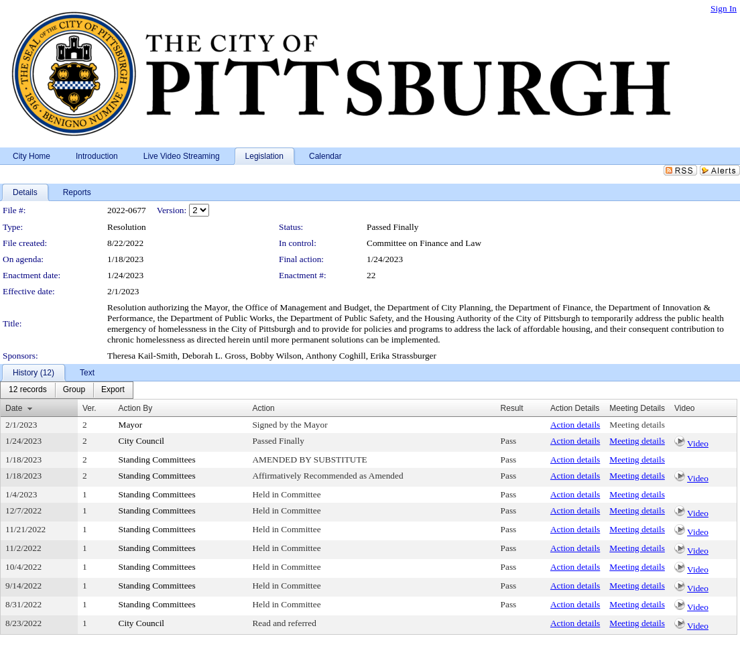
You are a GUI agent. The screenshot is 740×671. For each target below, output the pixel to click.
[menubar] (66, 390)
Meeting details (637, 425)
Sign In (724, 8)
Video (697, 443)
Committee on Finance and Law (424, 243)
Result (512, 408)
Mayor (131, 425)
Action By (136, 408)
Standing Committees (157, 459)
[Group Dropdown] (74, 390)
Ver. (89, 408)
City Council (142, 441)
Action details (575, 425)
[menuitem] (28, 390)
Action (263, 408)
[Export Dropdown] (113, 390)
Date (13, 408)
